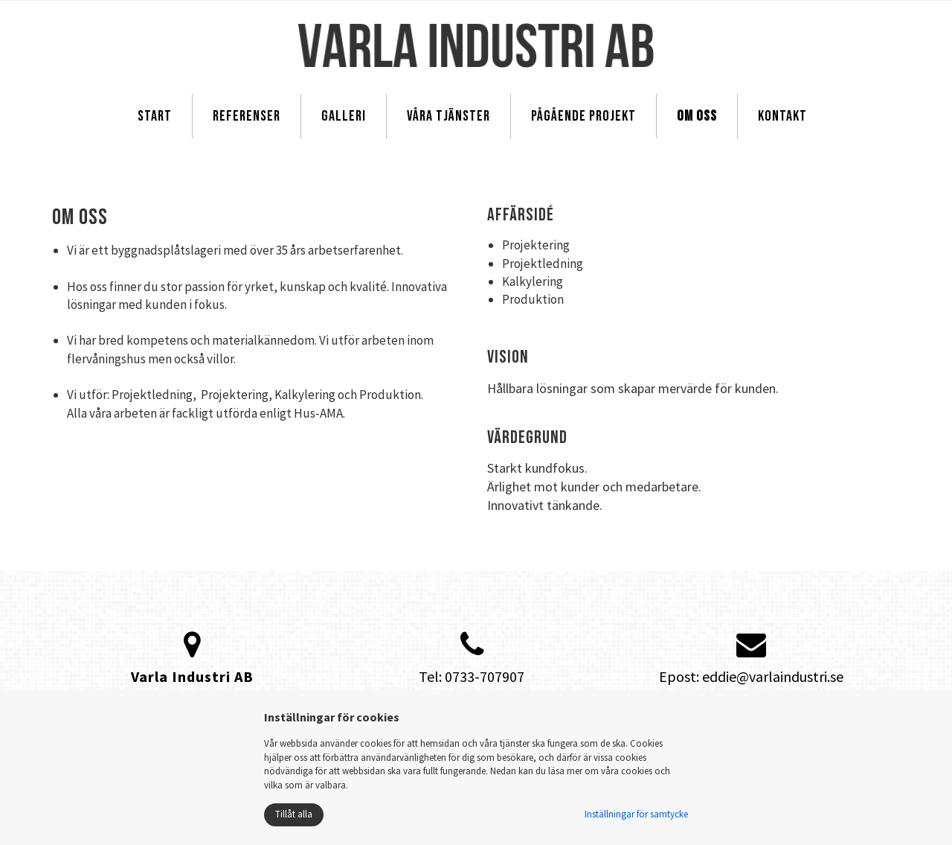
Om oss (697, 116)
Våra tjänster (448, 116)
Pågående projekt (583, 116)
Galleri (343, 116)
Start (155, 116)
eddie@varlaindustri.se (772, 676)
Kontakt (782, 116)
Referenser (246, 116)
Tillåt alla (293, 814)
